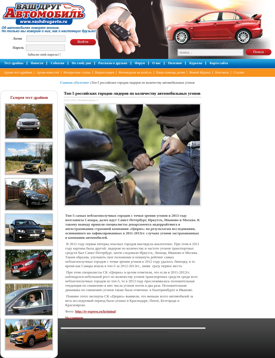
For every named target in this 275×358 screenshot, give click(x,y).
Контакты (222, 72)
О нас (156, 63)
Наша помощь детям (170, 72)
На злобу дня (81, 63)
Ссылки (238, 72)
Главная (66, 83)
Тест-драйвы (13, 63)
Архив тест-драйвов (18, 72)
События (57, 63)
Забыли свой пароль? (44, 54)
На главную (74, 318)
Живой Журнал (200, 72)
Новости (37, 63)
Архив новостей (47, 72)
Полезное (175, 63)
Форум (140, 63)
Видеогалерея (104, 72)
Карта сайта (219, 63)
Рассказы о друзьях (112, 63)
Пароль (18, 47)
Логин (17, 38)
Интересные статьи (77, 72)
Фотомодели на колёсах (135, 72)
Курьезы (195, 63)
